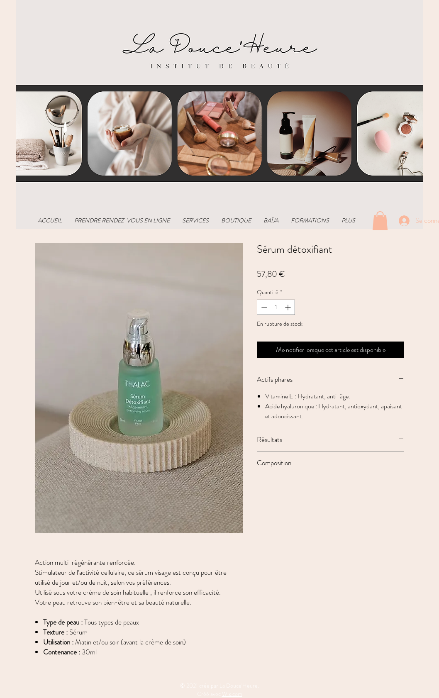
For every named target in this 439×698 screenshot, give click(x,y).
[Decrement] (263, 307)
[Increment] (288, 307)
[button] (380, 220)
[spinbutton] (275, 307)
